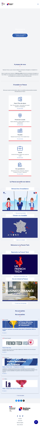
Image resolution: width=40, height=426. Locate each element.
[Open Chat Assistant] (36, 422)
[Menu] (38, 4)
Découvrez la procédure (21, 219)
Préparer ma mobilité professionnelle (20, 35)
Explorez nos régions (20, 245)
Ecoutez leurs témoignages (20, 309)
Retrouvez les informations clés (20, 282)
